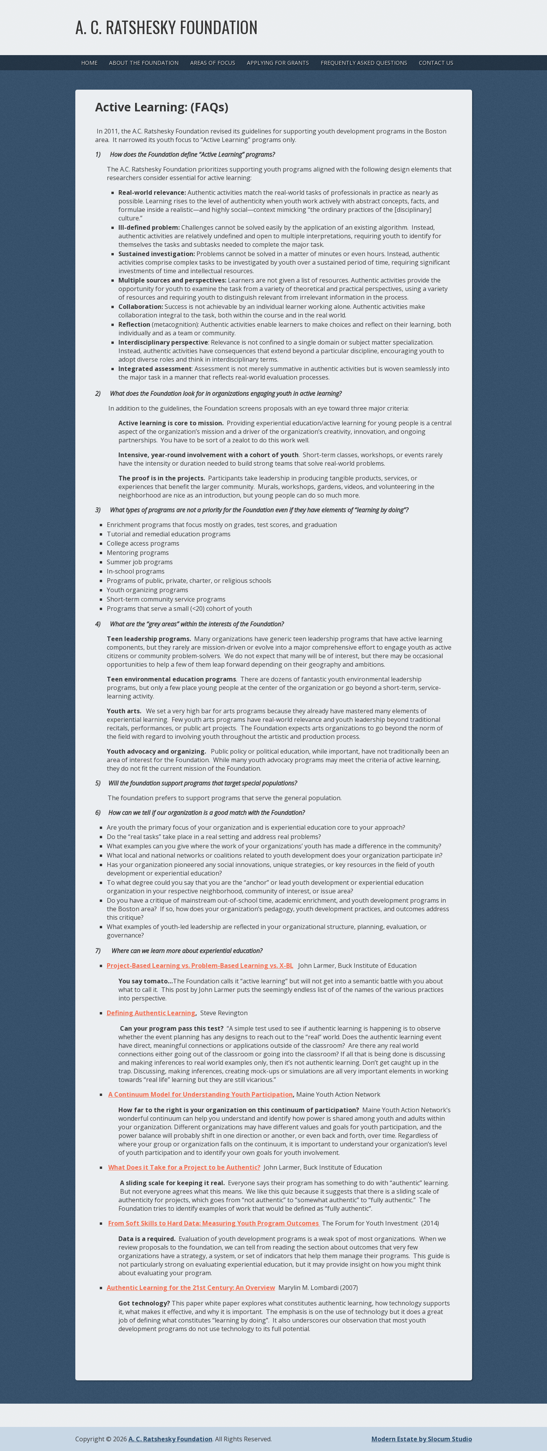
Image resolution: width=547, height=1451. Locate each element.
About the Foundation (144, 62)
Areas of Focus (212, 62)
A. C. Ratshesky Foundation (166, 27)
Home (89, 62)
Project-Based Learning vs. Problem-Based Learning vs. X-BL (200, 965)
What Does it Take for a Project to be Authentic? (184, 1167)
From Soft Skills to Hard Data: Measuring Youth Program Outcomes (214, 1223)
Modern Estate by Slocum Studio (422, 1439)
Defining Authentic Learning (151, 1013)
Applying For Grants (278, 62)
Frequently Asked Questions (364, 62)
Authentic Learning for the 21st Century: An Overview (191, 1287)
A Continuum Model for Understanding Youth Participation (200, 1094)
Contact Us (436, 62)
